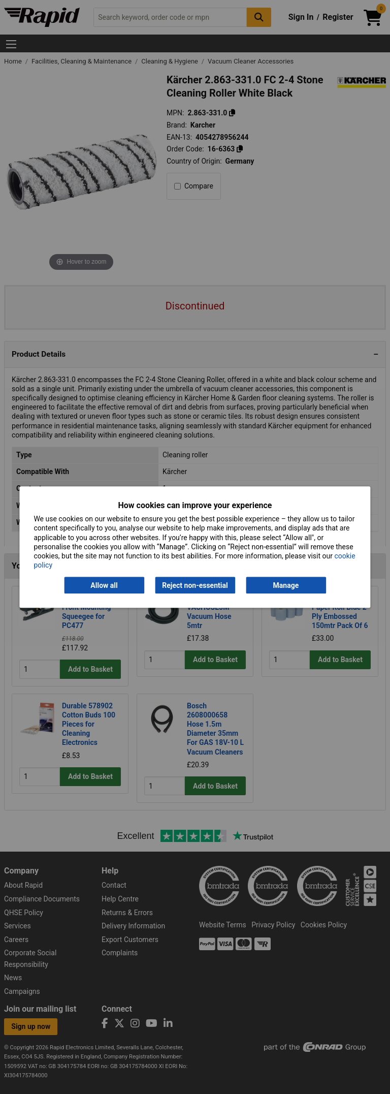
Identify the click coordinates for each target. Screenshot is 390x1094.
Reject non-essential (195, 585)
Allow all (103, 585)
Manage (286, 585)
